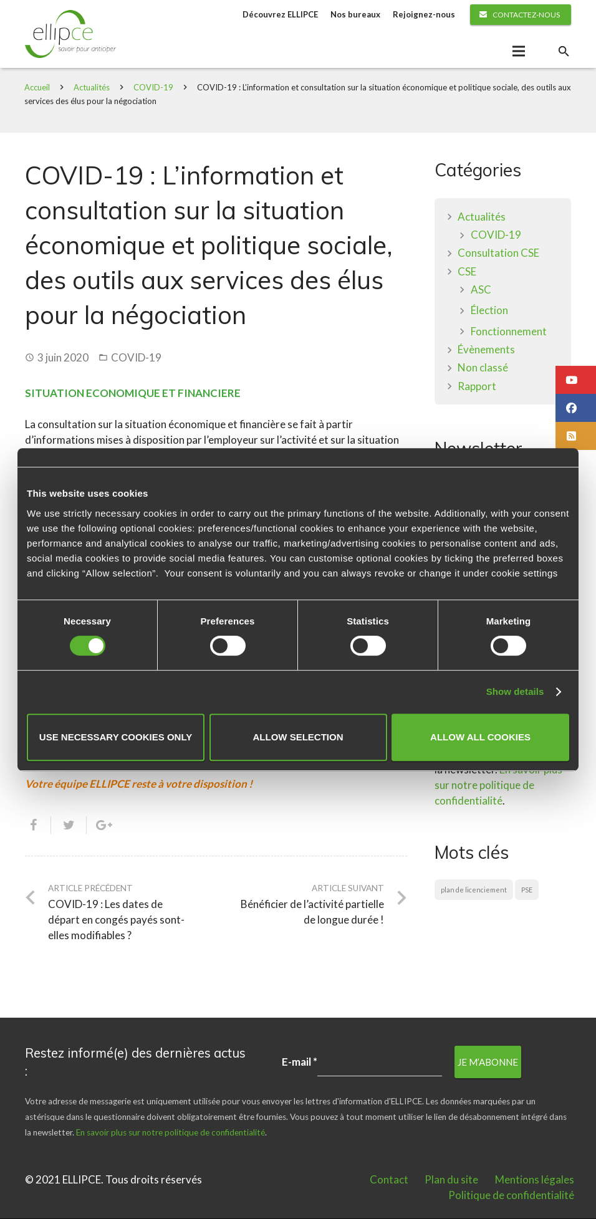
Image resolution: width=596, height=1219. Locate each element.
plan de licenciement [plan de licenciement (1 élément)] (474, 891)
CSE (467, 272)
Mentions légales (534, 1180)
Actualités (92, 88)
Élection (489, 311)
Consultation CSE (498, 254)
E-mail (299, 1062)
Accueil (37, 88)
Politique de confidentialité (511, 1195)
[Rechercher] (563, 51)
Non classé (483, 368)
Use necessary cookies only (115, 737)
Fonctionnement (509, 331)
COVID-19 (154, 88)
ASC (481, 290)
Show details (515, 691)
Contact (389, 1180)
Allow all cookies (480, 737)
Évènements (486, 349)
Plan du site (451, 1180)
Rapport (477, 386)
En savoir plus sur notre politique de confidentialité (498, 786)
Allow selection (298, 737)
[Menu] (518, 51)
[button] (575, 380)
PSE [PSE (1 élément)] (526, 891)
